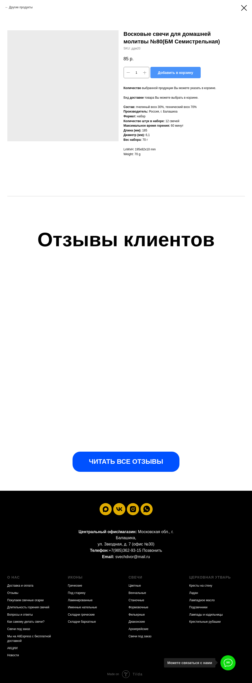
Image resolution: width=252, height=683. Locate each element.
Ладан (193, 593)
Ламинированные (80, 600)
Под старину (76, 593)
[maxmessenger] (106, 509)
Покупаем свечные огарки (25, 600)
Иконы (75, 577)
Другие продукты (21, 7)
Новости (13, 655)
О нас (13, 577)
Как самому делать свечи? (25, 621)
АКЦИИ (12, 648)
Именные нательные (82, 607)
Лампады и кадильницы (206, 614)
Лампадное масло (202, 600)
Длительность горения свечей (28, 607)
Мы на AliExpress (19, 636)
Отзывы (12, 593)
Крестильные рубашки (205, 621)
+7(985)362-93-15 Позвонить (135, 550)
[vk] (119, 509)
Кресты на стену (200, 585)
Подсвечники (198, 607)
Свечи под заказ (18, 629)
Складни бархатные (82, 621)
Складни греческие (81, 614)
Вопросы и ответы (20, 614)
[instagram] (133, 509)
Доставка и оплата (20, 585)
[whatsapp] (147, 509)
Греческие (75, 585)
